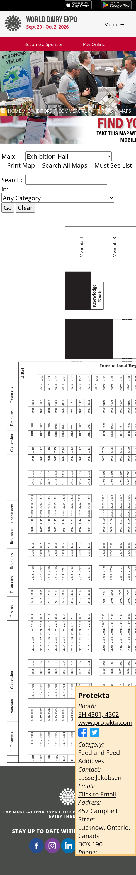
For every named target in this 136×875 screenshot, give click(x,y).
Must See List (113, 165)
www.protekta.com (105, 722)
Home (14, 111)
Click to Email (97, 794)
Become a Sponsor (43, 44)
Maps (125, 111)
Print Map (21, 165)
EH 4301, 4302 (98, 714)
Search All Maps (64, 165)
